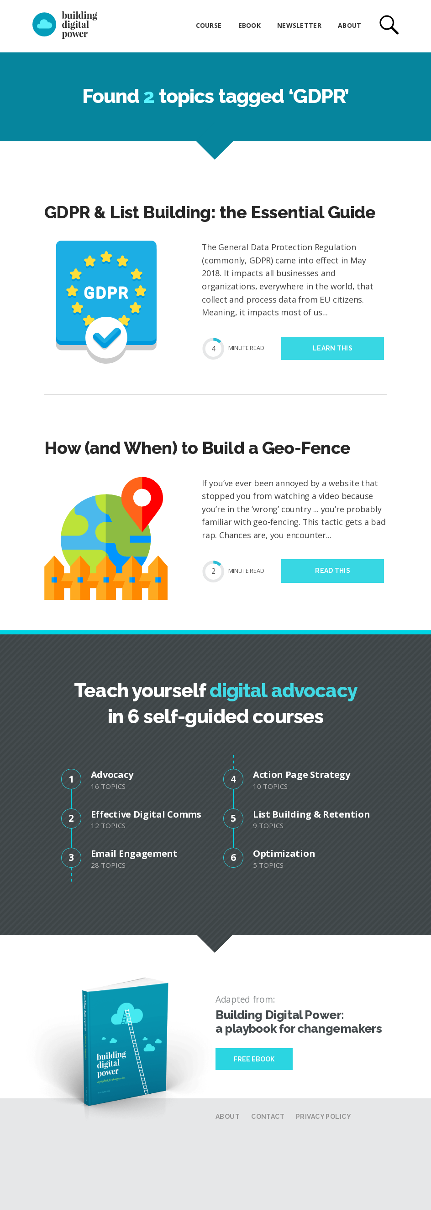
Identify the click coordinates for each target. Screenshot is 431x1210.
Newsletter (299, 25)
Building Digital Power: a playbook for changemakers (299, 1021)
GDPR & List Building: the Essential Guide (209, 212)
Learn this (332, 348)
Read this (332, 570)
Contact (267, 1116)
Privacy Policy (323, 1116)
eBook (249, 25)
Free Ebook (254, 1059)
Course (209, 25)
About (349, 25)
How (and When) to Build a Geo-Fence (197, 448)
